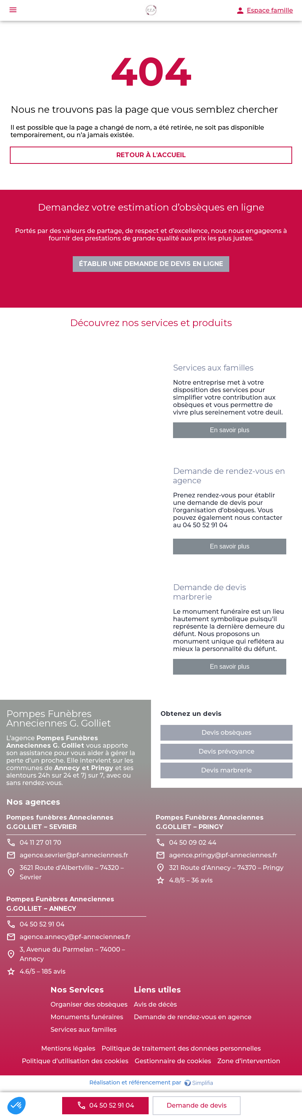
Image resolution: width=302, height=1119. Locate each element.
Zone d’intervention (248, 1061)
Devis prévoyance (226, 751)
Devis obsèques (226, 732)
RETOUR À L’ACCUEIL (151, 156)
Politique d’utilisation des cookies (75, 1061)
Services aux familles (83, 1029)
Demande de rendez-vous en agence (192, 1017)
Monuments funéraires (86, 1017)
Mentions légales (68, 1048)
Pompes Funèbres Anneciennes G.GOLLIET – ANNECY (60, 903)
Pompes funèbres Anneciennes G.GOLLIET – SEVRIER (59, 822)
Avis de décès (155, 1004)
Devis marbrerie (226, 770)
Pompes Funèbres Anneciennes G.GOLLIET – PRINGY (209, 822)
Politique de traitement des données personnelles (181, 1048)
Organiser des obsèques (88, 1004)
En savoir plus (230, 430)
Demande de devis (196, 1105)
